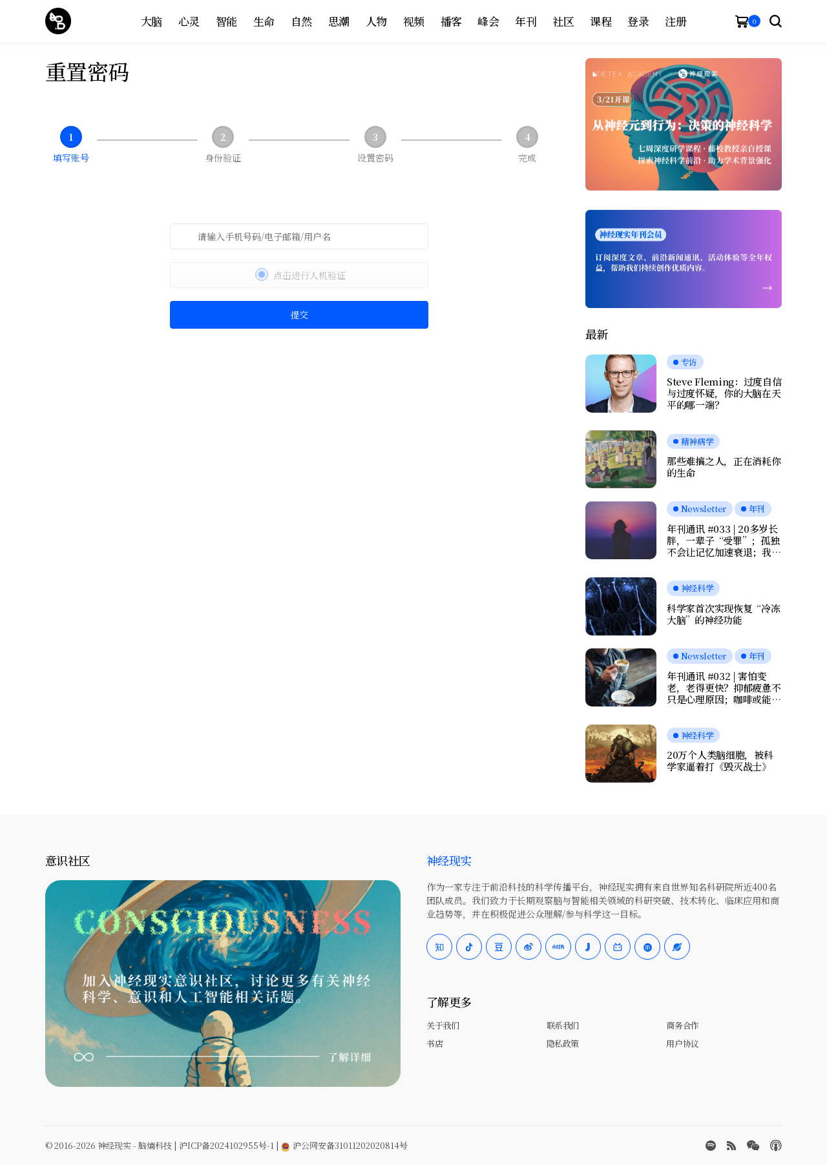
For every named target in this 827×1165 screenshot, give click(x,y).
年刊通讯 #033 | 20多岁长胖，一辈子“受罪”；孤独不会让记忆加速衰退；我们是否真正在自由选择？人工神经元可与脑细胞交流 (723, 540)
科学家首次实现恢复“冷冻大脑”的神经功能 (723, 614)
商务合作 (682, 1025)
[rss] (731, 1145)
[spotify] (711, 1145)
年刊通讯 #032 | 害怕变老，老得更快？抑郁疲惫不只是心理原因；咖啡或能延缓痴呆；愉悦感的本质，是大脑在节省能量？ (723, 687)
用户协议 (682, 1043)
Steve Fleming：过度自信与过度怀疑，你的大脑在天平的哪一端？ (724, 393)
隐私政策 (563, 1043)
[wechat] (753, 1145)
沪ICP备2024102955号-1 (226, 1145)
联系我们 (563, 1025)
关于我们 (442, 1025)
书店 (434, 1043)
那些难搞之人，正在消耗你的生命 (723, 467)
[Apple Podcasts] (776, 1145)
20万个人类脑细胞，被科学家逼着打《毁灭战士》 (720, 760)
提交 (299, 314)
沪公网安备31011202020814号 (344, 1145)
